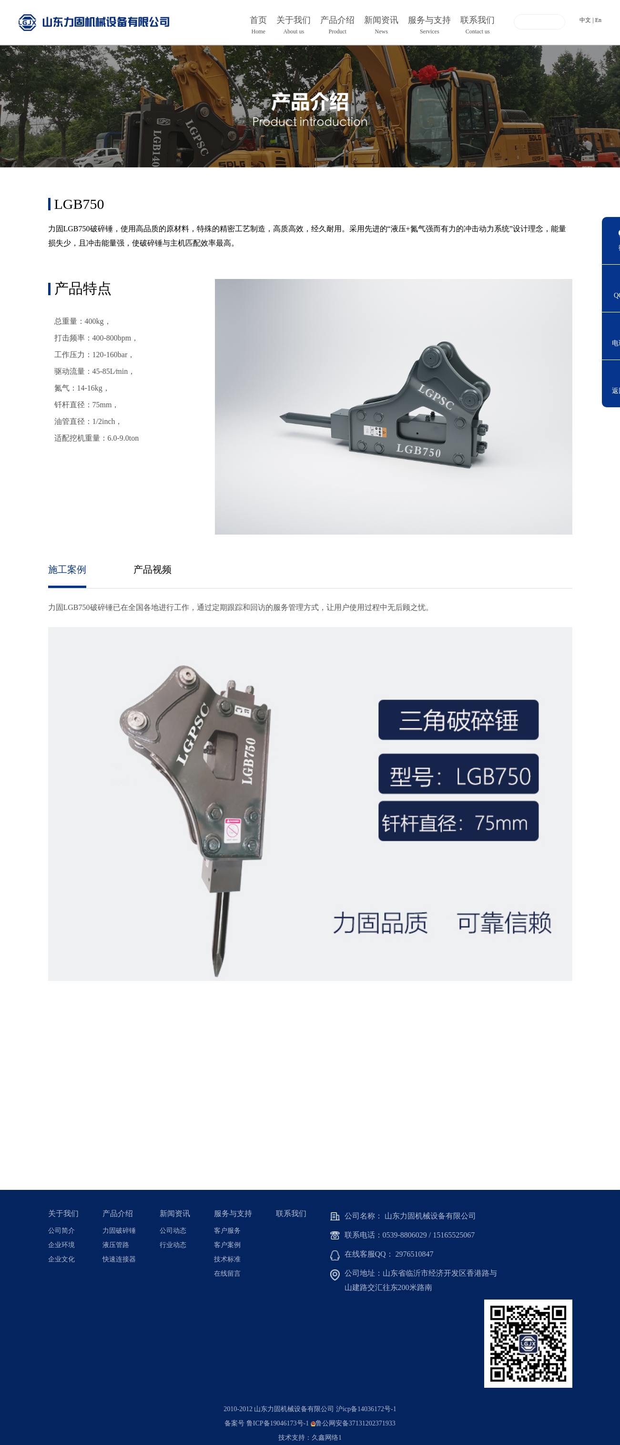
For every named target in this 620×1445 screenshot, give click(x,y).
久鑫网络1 (327, 1437)
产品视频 (153, 569)
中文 (585, 20)
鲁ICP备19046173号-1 (277, 1423)
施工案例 (67, 569)
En (598, 20)
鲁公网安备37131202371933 (355, 1423)
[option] (310, 106)
